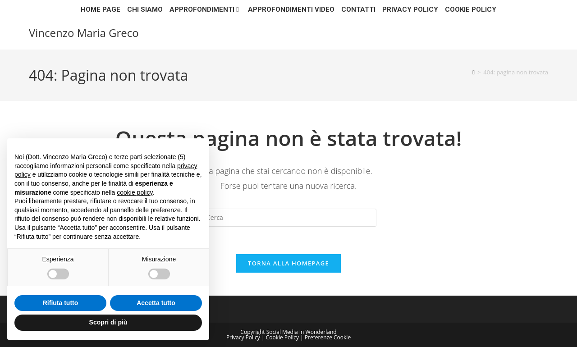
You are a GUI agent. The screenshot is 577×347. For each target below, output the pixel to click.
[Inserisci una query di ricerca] (288, 218)
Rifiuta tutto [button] (60, 302)
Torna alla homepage (288, 263)
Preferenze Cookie (328, 337)
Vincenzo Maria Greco (84, 32)
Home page (100, 9)
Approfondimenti (205, 9)
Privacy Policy (410, 9)
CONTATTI (358, 9)
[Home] (473, 72)
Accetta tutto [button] (156, 302)
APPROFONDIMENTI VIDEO (291, 9)
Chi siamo (145, 9)
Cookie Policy (470, 9)
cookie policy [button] (134, 192)
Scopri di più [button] (108, 322)
